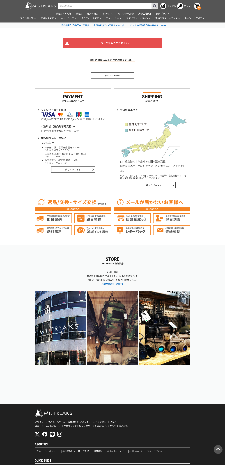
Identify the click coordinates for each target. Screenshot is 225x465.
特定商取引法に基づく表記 (75, 451)
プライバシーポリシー (47, 451)
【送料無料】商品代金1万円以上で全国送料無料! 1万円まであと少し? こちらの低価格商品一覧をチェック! (112, 25)
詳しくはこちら (73, 169)
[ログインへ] (185, 6)
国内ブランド (162, 13)
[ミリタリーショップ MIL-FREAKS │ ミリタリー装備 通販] (40, 5)
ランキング (108, 13)
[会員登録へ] (168, 6)
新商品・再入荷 (63, 13)
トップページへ (112, 75)
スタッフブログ (154, 451)
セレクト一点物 (126, 13)
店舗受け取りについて (112, 283)
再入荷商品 (92, 13)
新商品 (79, 13)
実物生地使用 (145, 13)
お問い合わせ (135, 451)
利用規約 (98, 451)
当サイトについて (115, 451)
